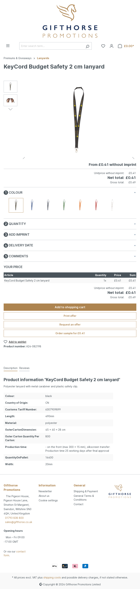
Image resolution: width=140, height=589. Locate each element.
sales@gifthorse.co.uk (18, 522)
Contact (78, 504)
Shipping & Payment (86, 491)
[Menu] (8, 45)
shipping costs (52, 577)
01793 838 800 (14, 517)
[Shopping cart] (126, 46)
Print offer (70, 315)
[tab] (11, 368)
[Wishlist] (103, 46)
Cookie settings (48, 500)
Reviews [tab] (24, 368)
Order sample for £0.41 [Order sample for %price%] (70, 333)
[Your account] (111, 46)
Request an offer (70, 324)
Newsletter (45, 491)
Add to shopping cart (70, 307)
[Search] (87, 46)
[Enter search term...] (51, 46)
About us (44, 495)
